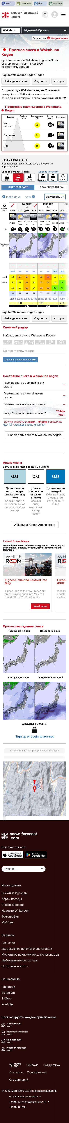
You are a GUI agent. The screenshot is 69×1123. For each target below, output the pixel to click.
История (59, 81)
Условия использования (23, 1096)
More (4, 246)
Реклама (32, 1065)
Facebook (8, 987)
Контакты (16, 1072)
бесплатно (50, 38)
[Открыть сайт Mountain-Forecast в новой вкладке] (24, 3)
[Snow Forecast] (20, 14)
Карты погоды (11, 899)
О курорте (40, 81)
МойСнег (7, 922)
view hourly (55, 196)
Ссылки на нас (37, 1072)
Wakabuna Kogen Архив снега (34, 525)
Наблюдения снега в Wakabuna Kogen (34, 435)
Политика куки (17, 1106)
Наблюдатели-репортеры (19, 960)
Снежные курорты (14, 893)
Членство (8, 943)
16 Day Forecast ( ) (51, 187)
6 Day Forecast (18, 187)
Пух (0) (7, 424)
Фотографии (10, 916)
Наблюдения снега (16, 81)
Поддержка (51, 1065)
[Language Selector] (23, 869)
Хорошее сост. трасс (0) (29, 424)
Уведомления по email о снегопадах (26, 948)
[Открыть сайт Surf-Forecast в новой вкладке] (8, 3)
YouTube (7, 1004)
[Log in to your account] (54, 14)
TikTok (5, 998)
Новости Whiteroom (15, 910)
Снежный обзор (12, 905)
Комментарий (18, 1079)
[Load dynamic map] (4, 818)
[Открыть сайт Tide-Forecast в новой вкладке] (40, 3)
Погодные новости (15, 966)
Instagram (8, 992)
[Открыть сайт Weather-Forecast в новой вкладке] (55, 3)
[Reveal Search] (45, 14)
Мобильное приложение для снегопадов (30, 954)
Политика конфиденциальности (27, 1101)
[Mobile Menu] (63, 14)
